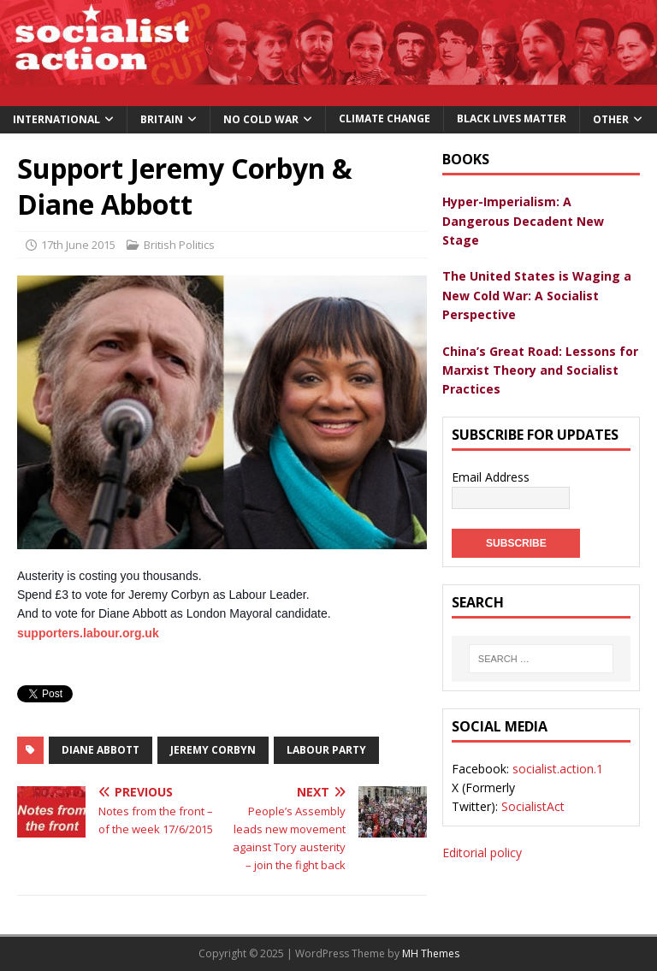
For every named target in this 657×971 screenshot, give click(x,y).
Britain (161, 119)
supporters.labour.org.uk (88, 633)
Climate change (384, 118)
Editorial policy (482, 852)
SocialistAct (533, 806)
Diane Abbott (100, 750)
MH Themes (430, 953)
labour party (326, 750)
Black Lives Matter (511, 118)
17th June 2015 (78, 244)
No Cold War (261, 119)
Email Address (491, 477)
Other (611, 119)
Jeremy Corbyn (213, 750)
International (56, 119)
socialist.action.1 (557, 769)
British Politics (179, 244)
